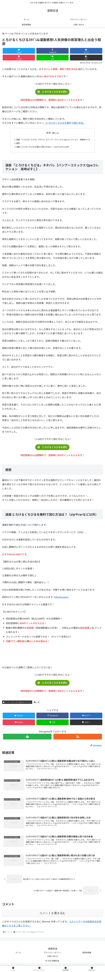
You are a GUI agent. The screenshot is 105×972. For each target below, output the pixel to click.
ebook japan (61, 598)
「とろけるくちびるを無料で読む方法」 (64, 122)
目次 (48, 132)
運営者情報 (86, 955)
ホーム (18, 955)
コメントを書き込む (52, 915)
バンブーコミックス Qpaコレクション (17, 704)
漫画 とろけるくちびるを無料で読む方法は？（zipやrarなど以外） (41, 148)
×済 (36, 704)
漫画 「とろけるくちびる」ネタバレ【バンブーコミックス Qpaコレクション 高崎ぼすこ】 (53, 140)
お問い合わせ (52, 958)
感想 (13, 144)
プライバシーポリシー (53, 955)
